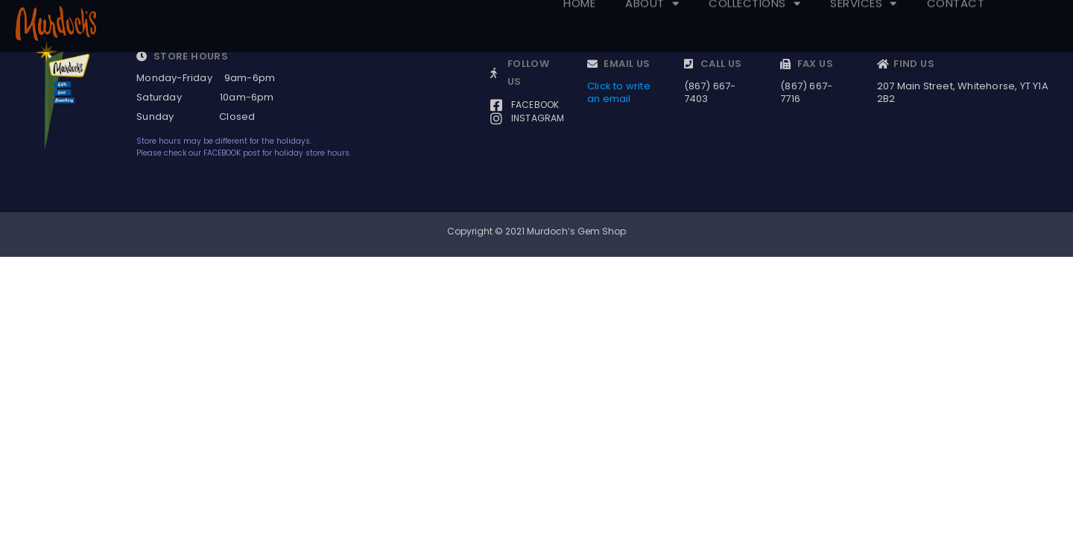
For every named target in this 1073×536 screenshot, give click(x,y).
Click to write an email (619, 92)
